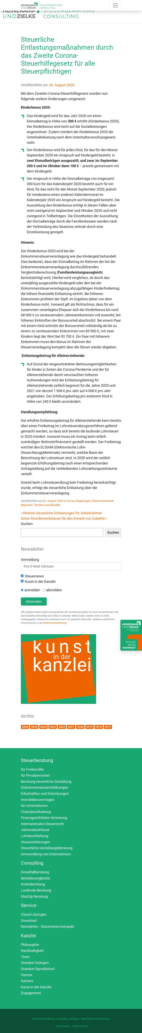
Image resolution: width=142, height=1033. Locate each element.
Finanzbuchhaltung (36, 812)
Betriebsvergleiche (35, 878)
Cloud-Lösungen (33, 914)
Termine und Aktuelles (47, 505)
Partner (26, 975)
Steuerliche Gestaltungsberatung (46, 848)
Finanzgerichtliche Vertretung (44, 818)
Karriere (27, 981)
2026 (25, 726)
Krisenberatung (33, 884)
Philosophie (30, 945)
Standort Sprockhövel (38, 969)
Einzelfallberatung (35, 872)
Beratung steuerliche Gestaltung (46, 781)
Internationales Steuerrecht (42, 824)
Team (25, 957)
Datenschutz (80, 1026)
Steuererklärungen (35, 842)
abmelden (54, 590)
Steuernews (34, 576)
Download (29, 920)
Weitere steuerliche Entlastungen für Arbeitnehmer (61, 513)
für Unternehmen (34, 806)
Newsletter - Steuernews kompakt (47, 926)
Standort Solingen (35, 963)
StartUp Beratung (34, 896)
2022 (62, 726)
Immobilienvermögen (37, 800)
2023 (52, 726)
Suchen (27, 524)
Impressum (63, 1026)
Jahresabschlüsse (35, 830)
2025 (34, 726)
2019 (89, 726)
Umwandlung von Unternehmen (46, 854)
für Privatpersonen (35, 775)
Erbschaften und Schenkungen (45, 793)
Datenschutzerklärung (55, 623)
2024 (43, 726)
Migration (27, 505)
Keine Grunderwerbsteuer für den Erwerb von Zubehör (64, 518)
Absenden (34, 601)
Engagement (31, 993)
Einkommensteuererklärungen (44, 787)
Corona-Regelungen (78, 500)
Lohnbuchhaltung (34, 836)
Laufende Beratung (36, 890)
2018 (99, 726)
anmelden (32, 590)
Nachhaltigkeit (32, 951)
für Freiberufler (32, 769)
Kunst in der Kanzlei (40, 581)
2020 (80, 726)
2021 (71, 726)
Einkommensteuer (103, 500)
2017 (108, 726)
